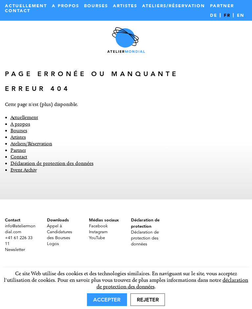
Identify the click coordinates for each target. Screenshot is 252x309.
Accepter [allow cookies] (106, 300)
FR (227, 15)
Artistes (125, 6)
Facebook (98, 226)
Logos (53, 243)
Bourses (96, 6)
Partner (222, 6)
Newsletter (15, 249)
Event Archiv (23, 170)
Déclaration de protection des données (52, 163)
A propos (65, 6)
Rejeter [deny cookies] (148, 300)
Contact (17, 11)
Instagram (98, 232)
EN (240, 15)
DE (213, 15)
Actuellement (26, 6)
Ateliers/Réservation (173, 6)
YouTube (97, 237)
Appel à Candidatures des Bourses (59, 231)
